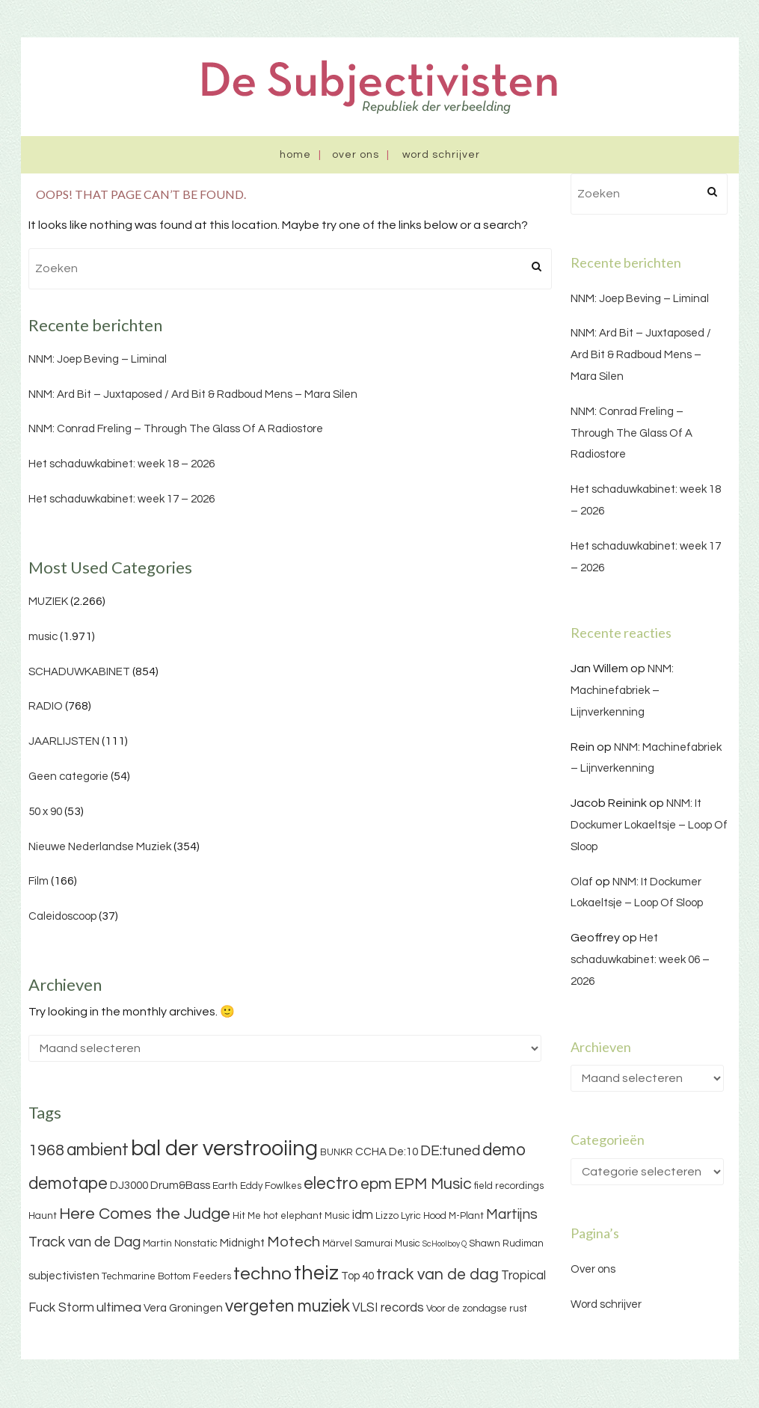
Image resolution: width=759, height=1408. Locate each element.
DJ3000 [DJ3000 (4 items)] (129, 1185)
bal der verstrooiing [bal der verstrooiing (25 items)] (224, 1148)
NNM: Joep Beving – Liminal (97, 359)
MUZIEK (48, 601)
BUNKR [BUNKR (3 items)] (336, 1152)
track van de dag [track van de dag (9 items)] (437, 1274)
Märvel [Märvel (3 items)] (337, 1243)
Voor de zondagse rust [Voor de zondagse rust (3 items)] (476, 1308)
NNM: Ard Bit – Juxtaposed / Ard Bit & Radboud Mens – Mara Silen (192, 394)
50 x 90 (45, 811)
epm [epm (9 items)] (376, 1184)
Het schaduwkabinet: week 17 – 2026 (121, 499)
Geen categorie (68, 776)
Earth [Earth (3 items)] (225, 1186)
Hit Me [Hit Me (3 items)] (247, 1216)
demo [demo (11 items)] (504, 1150)
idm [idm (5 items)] (362, 1215)
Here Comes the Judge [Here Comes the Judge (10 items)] (144, 1214)
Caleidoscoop (62, 916)
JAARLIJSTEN (63, 741)
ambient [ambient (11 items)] (98, 1150)
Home (295, 155)
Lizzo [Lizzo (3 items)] (387, 1216)
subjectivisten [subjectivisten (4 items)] (63, 1276)
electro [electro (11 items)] (331, 1184)
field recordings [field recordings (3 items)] (509, 1186)
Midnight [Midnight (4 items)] (242, 1243)
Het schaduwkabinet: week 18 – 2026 (121, 464)
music (43, 636)
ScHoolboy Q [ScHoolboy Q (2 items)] (444, 1244)
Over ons (355, 155)
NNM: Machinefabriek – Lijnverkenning (622, 690)
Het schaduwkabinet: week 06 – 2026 (640, 959)
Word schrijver (441, 155)
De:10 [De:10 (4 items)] (403, 1152)
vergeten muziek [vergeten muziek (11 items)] (287, 1306)
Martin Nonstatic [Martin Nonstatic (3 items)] (180, 1243)
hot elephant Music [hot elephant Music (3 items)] (306, 1216)
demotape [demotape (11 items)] (68, 1184)
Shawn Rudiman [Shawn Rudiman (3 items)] (506, 1243)
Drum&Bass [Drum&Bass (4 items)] (180, 1185)
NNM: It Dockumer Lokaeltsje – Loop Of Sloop (649, 825)
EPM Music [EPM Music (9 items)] (433, 1184)
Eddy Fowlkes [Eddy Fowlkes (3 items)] (270, 1186)
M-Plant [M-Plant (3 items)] (466, 1216)
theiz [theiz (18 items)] (316, 1273)
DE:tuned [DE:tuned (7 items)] (450, 1150)
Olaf (582, 882)
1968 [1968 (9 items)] (46, 1150)
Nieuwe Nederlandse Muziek (99, 846)
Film (38, 881)
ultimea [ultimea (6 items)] (118, 1307)
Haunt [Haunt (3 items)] (42, 1216)
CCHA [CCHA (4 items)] (371, 1152)
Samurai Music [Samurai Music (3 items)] (387, 1243)
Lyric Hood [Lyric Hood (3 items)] (423, 1216)
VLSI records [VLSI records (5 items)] (388, 1308)
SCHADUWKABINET (79, 671)
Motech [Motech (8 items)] (293, 1242)
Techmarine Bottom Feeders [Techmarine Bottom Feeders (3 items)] (166, 1276)
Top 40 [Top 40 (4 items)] (357, 1276)
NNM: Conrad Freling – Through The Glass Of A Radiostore (175, 428)
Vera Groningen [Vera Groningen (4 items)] (183, 1308)
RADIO (45, 706)
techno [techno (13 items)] (262, 1273)
